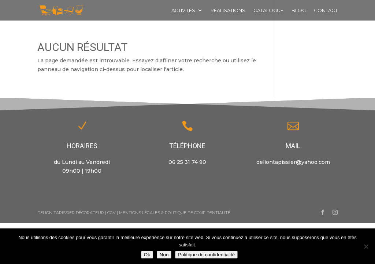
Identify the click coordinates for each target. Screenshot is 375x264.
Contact (326, 10)
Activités (183, 10)
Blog (299, 10)
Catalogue (268, 10)
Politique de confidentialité (206, 254)
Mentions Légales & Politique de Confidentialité (174, 212)
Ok (147, 254)
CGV (111, 212)
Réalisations (228, 10)
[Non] (366, 246)
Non (164, 254)
